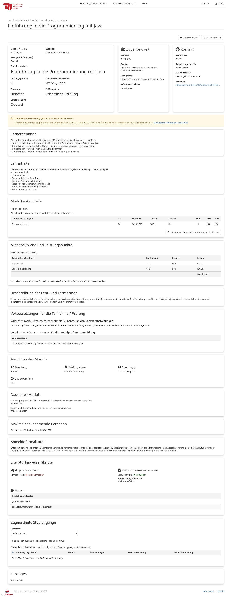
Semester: (16, 528)
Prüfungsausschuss (130, 84)
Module (35, 20)
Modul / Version (19, 48)
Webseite (180, 81)
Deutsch (205, 3)
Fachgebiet (126, 75)
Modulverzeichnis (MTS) (124, 3)
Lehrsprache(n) (18, 99)
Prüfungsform (53, 89)
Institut (124, 64)
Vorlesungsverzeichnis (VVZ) (93, 3)
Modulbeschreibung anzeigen (54, 20)
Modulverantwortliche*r (58, 78)
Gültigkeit (50, 48)
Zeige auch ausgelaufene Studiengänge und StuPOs (37, 540)
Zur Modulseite (189, 37)
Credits (221, 591)
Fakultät (125, 55)
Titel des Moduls (19, 66)
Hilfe (144, 3)
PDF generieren (212, 37)
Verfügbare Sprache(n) (22, 57)
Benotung (15, 89)
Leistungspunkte (19, 78)
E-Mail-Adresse (183, 72)
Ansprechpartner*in (186, 64)
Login (219, 3)
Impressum (208, 591)
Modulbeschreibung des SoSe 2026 (171, 122)
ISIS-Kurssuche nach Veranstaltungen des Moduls (193, 232)
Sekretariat (181, 55)
